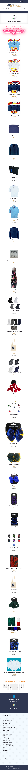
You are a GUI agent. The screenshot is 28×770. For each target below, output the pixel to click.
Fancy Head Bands (14, 414)
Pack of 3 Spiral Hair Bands (14, 526)
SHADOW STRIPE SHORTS (14, 630)
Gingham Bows (14, 485)
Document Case (14, 177)
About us (4, 754)
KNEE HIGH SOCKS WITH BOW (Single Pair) (14, 331)
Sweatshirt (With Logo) (14, 239)
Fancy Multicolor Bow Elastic (14, 464)
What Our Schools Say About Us (9, 756)
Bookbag (14, 135)
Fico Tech (18, 768)
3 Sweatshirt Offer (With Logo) (14, 94)
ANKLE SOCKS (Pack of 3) (14, 310)
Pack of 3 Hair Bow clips (14, 505)
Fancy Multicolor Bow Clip (14, 443)
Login (24, 1)
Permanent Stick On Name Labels (14, 260)
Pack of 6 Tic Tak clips (14, 547)
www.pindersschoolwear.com (9, 727)
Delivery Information (7, 760)
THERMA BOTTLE (14, 289)
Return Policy (5, 762)
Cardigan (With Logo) (14, 156)
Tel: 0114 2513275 (6, 723)
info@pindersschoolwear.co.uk (9, 725)
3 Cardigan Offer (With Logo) (14, 115)
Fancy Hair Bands (14, 393)
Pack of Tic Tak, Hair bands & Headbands (14, 568)
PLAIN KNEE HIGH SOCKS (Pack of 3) (14, 372)
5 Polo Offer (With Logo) (14, 52)
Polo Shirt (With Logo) (14, 198)
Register (20, 1)
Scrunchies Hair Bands (14, 610)
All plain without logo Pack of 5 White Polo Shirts (14, 672)
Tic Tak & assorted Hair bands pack (14, 651)
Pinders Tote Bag (14, 352)
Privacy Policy (5, 758)
